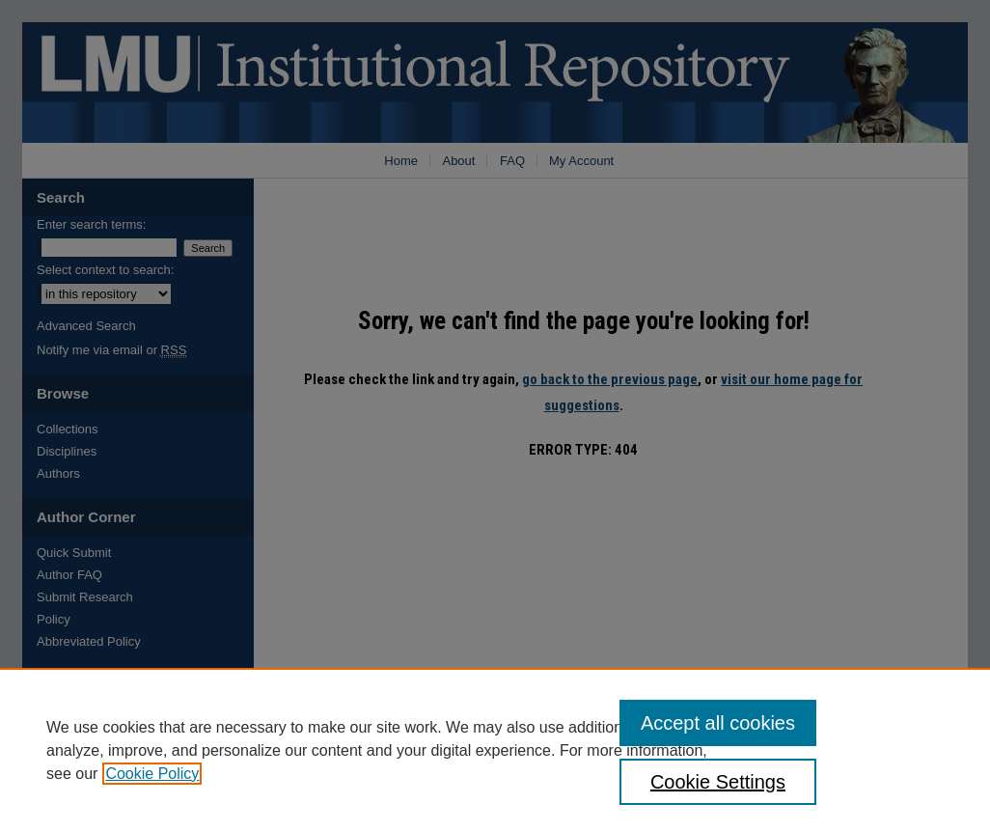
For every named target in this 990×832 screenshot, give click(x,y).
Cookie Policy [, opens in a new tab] (152, 773)
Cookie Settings (717, 781)
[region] (495, 750)
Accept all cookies (718, 723)
